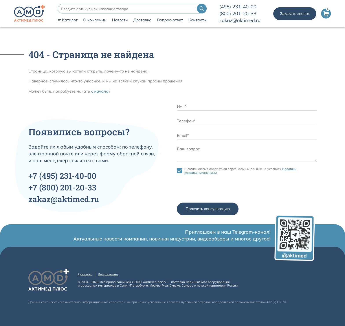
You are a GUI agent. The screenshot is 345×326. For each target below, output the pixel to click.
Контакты (197, 20)
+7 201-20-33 (62, 187)
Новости (120, 20)
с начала (99, 91)
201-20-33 (237, 13)
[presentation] (210, 189)
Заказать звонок (295, 13)
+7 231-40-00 (62, 175)
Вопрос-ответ (170, 20)
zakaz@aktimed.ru (240, 20)
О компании (94, 20)
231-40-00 (237, 7)
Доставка (142, 20)
